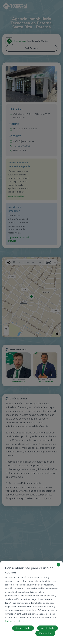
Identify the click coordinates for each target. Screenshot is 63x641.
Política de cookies (14, 621)
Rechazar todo (23, 628)
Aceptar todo (47, 628)
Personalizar (45, 633)
